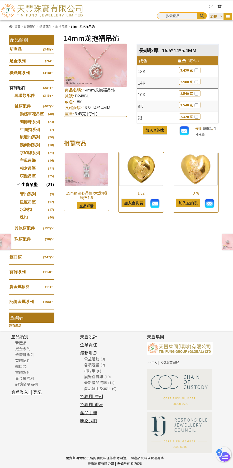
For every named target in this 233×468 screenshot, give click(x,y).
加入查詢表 (154, 130)
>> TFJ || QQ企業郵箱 (163, 362)
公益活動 (91, 359)
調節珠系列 (30, 121)
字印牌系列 (30, 152)
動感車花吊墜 (32, 114)
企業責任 (88, 344)
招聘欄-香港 (91, 404)
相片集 (89, 370)
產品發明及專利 (97, 388)
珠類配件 (22, 239)
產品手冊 (88, 412)
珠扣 (24, 217)
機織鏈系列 (20, 72)
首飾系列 (18, 271)
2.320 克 (189, 116)
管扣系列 (28, 194)
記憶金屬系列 (22, 301)
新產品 (207, 128)
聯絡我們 (88, 420)
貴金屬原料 (20, 286)
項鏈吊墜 (28, 176)
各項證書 (91, 365)
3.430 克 (189, 70)
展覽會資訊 (93, 376)
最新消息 (88, 353)
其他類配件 (24, 228)
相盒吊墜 (28, 168)
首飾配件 (30, 26)
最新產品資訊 (95, 382)
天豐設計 (88, 336)
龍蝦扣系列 (30, 137)
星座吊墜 (28, 201)
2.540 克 (189, 93)
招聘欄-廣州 (91, 396)
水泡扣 (26, 209)
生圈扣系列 (30, 129)
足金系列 (18, 61)
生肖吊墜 (61, 26)
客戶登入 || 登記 (26, 392)
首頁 (17, 26)
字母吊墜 (28, 160)
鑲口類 (16, 257)
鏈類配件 (45, 26)
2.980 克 (189, 81)
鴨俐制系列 (30, 145)
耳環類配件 (24, 95)
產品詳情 (86, 205)
